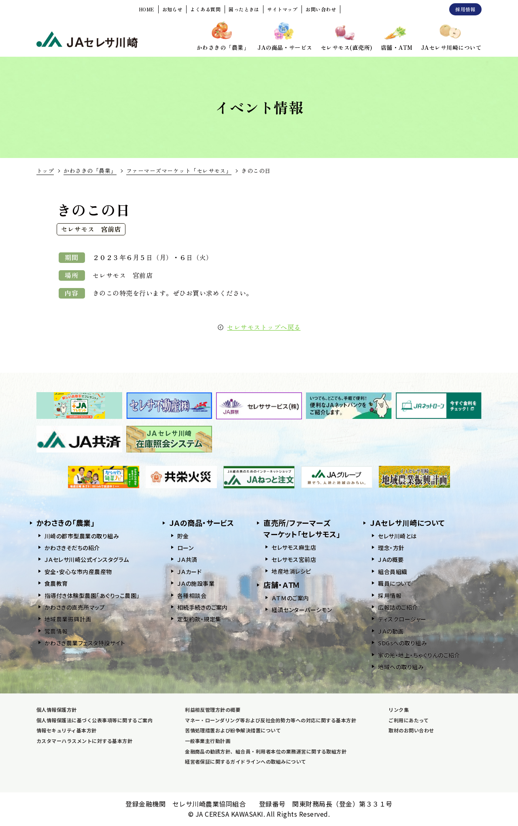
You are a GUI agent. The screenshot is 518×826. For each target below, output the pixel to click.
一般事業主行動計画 (207, 740)
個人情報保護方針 (56, 709)
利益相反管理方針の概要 (212, 709)
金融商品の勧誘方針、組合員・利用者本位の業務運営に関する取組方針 (265, 751)
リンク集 (398, 709)
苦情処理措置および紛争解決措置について (233, 730)
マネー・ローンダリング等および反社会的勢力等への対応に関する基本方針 (270, 720)
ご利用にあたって (408, 720)
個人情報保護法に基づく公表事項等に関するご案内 (94, 720)
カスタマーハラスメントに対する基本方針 (84, 740)
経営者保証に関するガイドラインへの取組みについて (245, 761)
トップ (45, 170)
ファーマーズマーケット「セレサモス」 (179, 170)
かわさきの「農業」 (90, 170)
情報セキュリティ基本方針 (66, 730)
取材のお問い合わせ (411, 730)
